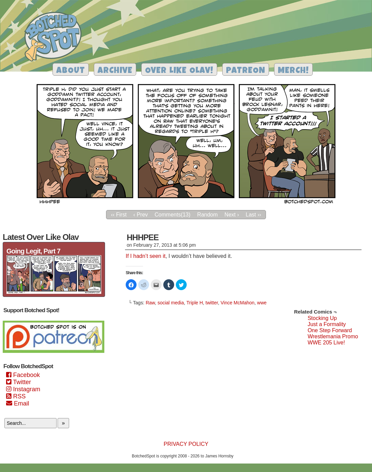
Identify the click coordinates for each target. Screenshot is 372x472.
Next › (232, 215)
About (70, 71)
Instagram (23, 389)
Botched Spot (55, 37)
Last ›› (253, 215)
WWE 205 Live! (326, 342)
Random (207, 215)
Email (17, 403)
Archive (115, 71)
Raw (150, 302)
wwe (262, 302)
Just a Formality (327, 324)
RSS (16, 396)
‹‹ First (118, 215)
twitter (212, 302)
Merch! (293, 71)
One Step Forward (330, 330)
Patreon (245, 71)
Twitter (18, 382)
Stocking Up (322, 318)
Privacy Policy (186, 444)
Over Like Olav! (179, 71)
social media (171, 302)
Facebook (23, 375)
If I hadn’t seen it (145, 256)
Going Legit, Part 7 (33, 251)
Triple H (194, 302)
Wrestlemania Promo (333, 336)
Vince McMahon (237, 302)
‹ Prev (140, 215)
